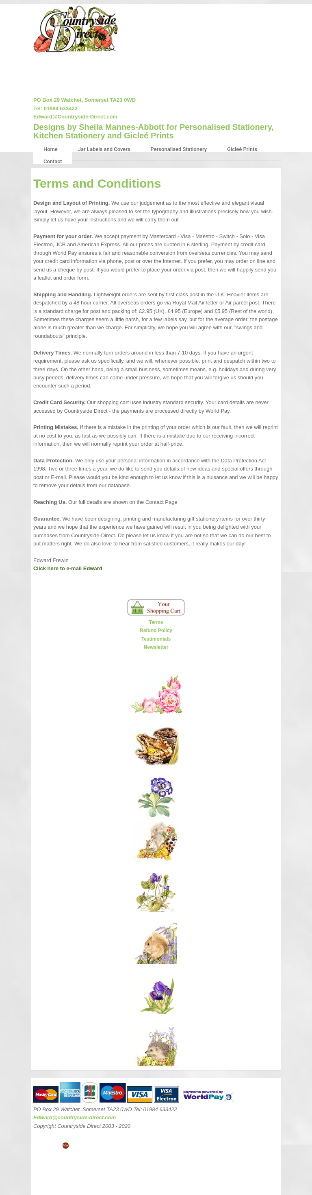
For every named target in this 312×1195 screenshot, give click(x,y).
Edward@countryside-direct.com (74, 1117)
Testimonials (156, 639)
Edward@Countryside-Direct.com (75, 117)
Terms (156, 622)
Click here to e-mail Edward (67, 568)
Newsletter (156, 647)
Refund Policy (156, 630)
